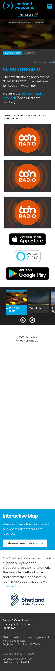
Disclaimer (9, 628)
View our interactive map (25, 543)
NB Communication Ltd (16, 662)
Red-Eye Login (27, 15)
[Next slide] (32, 320)
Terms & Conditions (15, 620)
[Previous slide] (23, 320)
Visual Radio (13, 53)
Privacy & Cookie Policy (18, 624)
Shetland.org (12, 586)
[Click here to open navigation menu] (49, 6)
